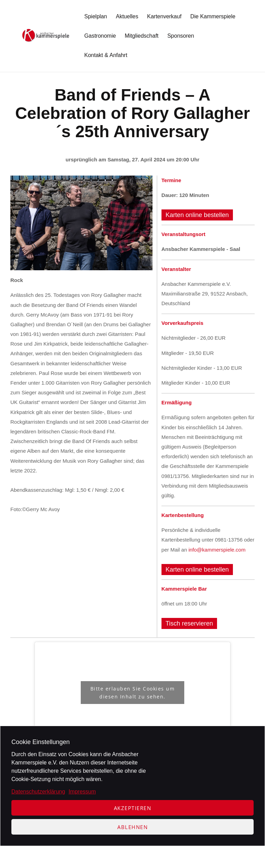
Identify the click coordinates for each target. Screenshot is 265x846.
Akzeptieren (132, 808)
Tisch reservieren (189, 623)
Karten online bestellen (197, 215)
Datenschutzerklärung (38, 792)
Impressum (82, 792)
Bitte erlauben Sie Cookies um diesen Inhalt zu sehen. (132, 692)
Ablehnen (132, 827)
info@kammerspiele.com (216, 550)
